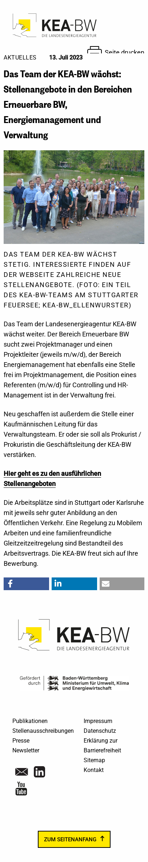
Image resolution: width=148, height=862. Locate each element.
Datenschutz (100, 730)
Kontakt (94, 770)
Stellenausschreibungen (43, 730)
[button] (26, 583)
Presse (20, 740)
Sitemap (94, 760)
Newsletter (25, 750)
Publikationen (30, 721)
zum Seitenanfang (70, 839)
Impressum (98, 721)
